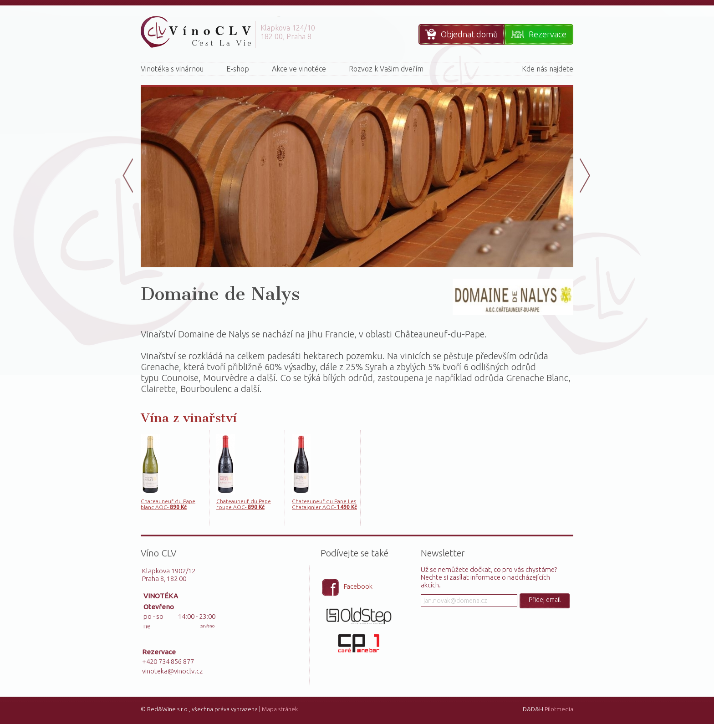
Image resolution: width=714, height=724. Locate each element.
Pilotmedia (559, 709)
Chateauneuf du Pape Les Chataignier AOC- (324, 504)
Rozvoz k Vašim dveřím (386, 69)
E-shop (237, 69)
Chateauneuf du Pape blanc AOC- (168, 504)
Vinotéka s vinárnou (172, 69)
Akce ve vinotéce (299, 69)
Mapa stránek (280, 709)
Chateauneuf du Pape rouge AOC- (243, 504)
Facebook (358, 586)
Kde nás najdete (547, 69)
